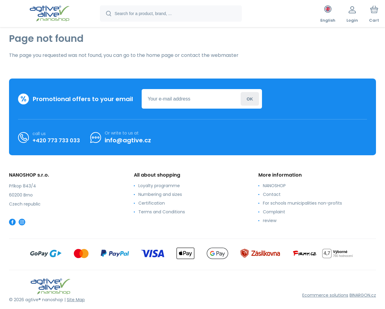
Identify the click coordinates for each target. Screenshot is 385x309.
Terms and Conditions (161, 212)
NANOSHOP (274, 186)
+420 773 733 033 (56, 140)
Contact (272, 194)
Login (250, 99)
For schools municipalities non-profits (302, 203)
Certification (151, 203)
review (269, 221)
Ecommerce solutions (325, 295)
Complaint (274, 212)
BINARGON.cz (363, 295)
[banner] (49, 14)
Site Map (76, 300)
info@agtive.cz (128, 140)
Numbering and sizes (160, 194)
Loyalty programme (159, 186)
